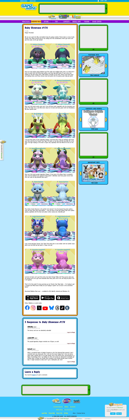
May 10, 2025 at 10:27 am (34, 328)
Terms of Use (59, 413)
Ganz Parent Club (68, 409)
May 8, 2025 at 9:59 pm (33, 339)
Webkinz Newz (64, 16)
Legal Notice (44, 413)
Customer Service (81, 413)
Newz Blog (26, 22)
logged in (34, 375)
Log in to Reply (71, 332)
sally (27, 31)
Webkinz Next (36, 22)
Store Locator (94, 183)
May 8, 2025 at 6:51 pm (33, 350)
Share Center (96, 22)
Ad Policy (66, 413)
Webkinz (66, 406)
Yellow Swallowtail (94, 75)
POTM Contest (94, 129)
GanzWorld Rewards (58, 406)
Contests (66, 22)
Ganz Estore (33, 1)
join (106, 1)
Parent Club (76, 16)
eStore (46, 22)
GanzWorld (72, 406)
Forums (86, 22)
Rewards (52, 16)
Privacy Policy (52, 413)
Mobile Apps (77, 22)
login (101, 1)
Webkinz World (23, 1)
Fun (56, 22)
